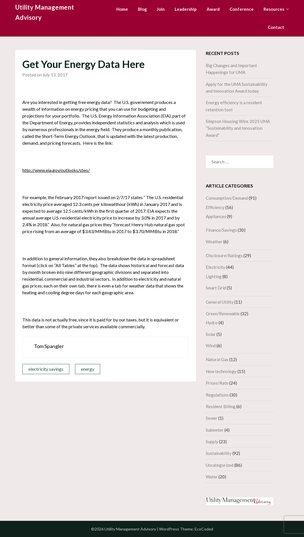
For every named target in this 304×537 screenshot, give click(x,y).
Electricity (215, 267)
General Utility (220, 301)
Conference (242, 9)
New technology (221, 371)
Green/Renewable (223, 313)
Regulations (217, 394)
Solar (211, 334)
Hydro (212, 322)
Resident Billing (221, 406)
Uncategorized (220, 465)
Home (122, 9)
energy (87, 369)
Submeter (215, 429)
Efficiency (215, 207)
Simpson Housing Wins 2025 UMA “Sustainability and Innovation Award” (238, 128)
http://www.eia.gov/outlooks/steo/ (56, 170)
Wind (211, 345)
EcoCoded (204, 529)
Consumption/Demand (227, 198)
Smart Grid (216, 287)
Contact (276, 27)
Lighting (214, 276)
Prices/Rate (217, 382)
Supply (212, 441)
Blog (142, 9)
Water (212, 476)
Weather (214, 241)
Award (213, 9)
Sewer (211, 418)
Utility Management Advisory (44, 12)
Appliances (216, 216)
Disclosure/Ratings (224, 255)
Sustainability (219, 453)
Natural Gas (217, 359)
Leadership (186, 9)
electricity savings (45, 369)
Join (161, 9)
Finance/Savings (221, 230)
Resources (274, 9)
